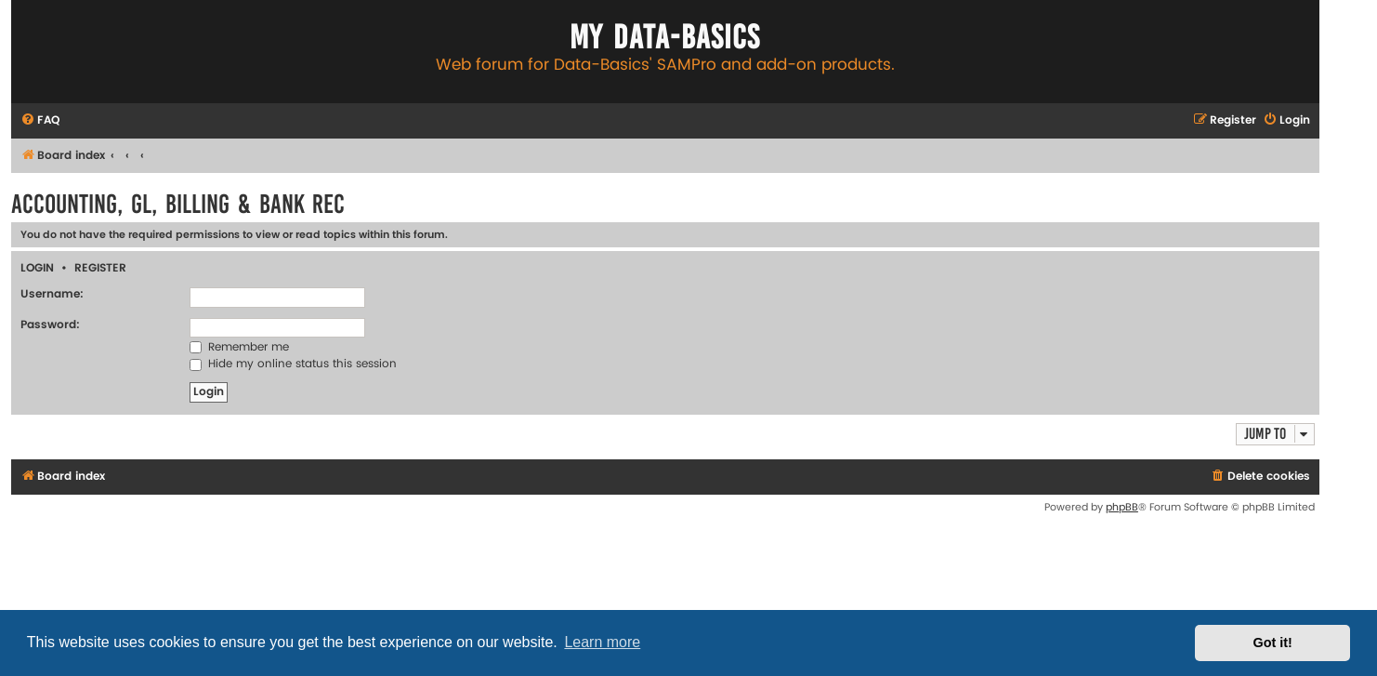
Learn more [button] (602, 642)
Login (37, 268)
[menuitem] (39, 121)
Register (100, 268)
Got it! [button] (1272, 642)
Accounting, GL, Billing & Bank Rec (178, 204)
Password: (50, 325)
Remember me (239, 347)
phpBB (1122, 507)
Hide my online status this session (293, 364)
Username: (52, 294)
